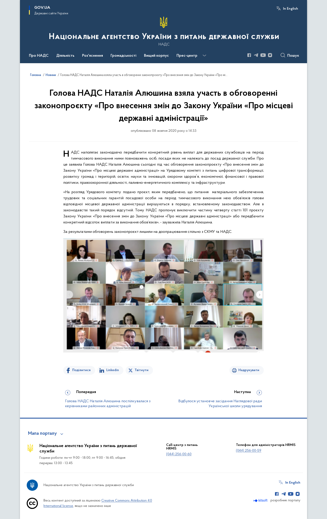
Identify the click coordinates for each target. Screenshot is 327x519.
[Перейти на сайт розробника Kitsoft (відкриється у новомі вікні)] (261, 500)
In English (290, 9)
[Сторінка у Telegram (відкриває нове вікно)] (256, 55)
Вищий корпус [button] (156, 56)
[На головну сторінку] (163, 31)
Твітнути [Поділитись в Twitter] (141, 370)
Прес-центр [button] (187, 56)
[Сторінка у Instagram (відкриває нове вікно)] (270, 55)
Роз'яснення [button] (92, 56)
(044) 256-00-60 (179, 454)
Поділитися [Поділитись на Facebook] (81, 370)
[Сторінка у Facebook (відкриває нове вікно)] (249, 55)
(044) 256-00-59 (248, 450)
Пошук (293, 56)
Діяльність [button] (65, 56)
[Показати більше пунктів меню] (204, 55)
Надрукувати (248, 370)
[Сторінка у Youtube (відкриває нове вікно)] (263, 55)
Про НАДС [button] (39, 56)
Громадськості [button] (123, 56)
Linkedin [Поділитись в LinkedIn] (112, 370)
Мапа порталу (42, 433)
